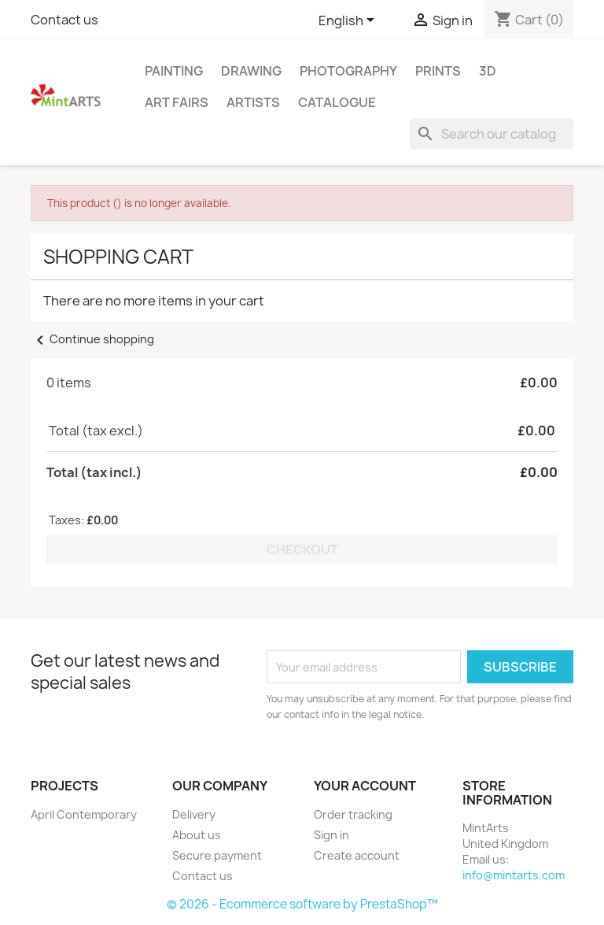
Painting (174, 71)
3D (487, 71)
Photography (348, 71)
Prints (438, 71)
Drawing (251, 71)
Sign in (331, 834)
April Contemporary (84, 814)
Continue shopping (92, 338)
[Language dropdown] (349, 21)
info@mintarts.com (513, 875)
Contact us (64, 19)
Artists (253, 102)
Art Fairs (176, 102)
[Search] (491, 134)
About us (196, 834)
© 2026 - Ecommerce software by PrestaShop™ (302, 904)
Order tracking (353, 814)
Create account (357, 855)
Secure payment (217, 855)
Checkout (302, 549)
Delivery (193, 814)
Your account (365, 785)
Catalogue (337, 102)
